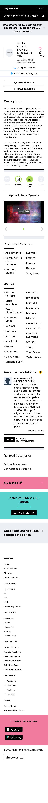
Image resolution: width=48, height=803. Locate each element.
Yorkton (7, 631)
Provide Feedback (12, 652)
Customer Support (12, 669)
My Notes (11, 482)
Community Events (13, 607)
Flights (7, 602)
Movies (7, 598)
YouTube (9, 690)
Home (6, 564)
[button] (40, 8)
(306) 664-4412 (26, 67)
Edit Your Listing (24, 513)
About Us (8, 573)
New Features (10, 569)
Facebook (10, 681)
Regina (7, 623)
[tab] (18, 181)
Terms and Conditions (14, 710)
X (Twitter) (10, 685)
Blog (6, 593)
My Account (9, 589)
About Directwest (12, 577)
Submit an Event (11, 665)
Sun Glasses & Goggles (17, 468)
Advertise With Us (12, 661)
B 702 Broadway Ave (26, 73)
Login (9, 440)
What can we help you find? (21, 15)
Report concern (36, 430)
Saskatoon (9, 618)
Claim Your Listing (12, 656)
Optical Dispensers (15, 464)
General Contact (11, 647)
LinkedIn (9, 694)
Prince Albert (10, 636)
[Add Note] (41, 52)
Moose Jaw (9, 627)
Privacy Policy (10, 706)
